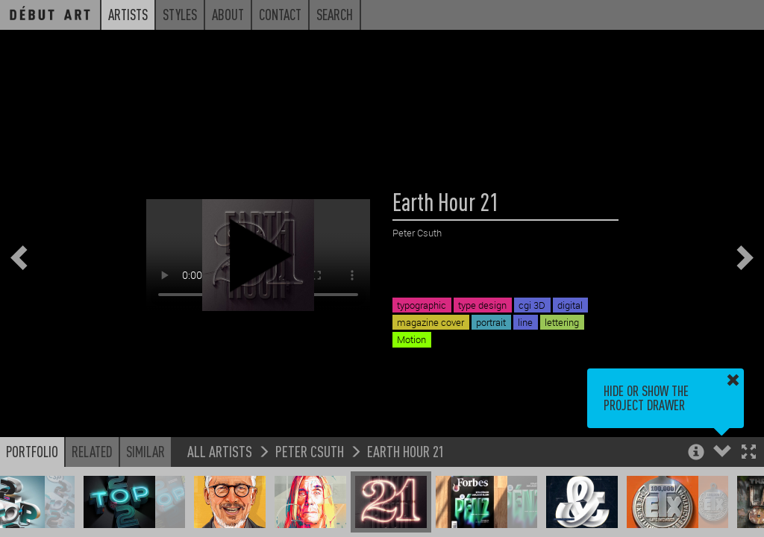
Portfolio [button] (32, 451)
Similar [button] (145, 451)
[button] (749, 453)
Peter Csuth (309, 451)
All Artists (219, 451)
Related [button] (92, 451)
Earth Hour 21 (406, 451)
